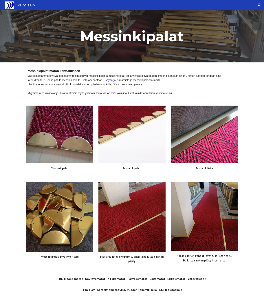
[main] (132, 36)
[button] (259, 5)
